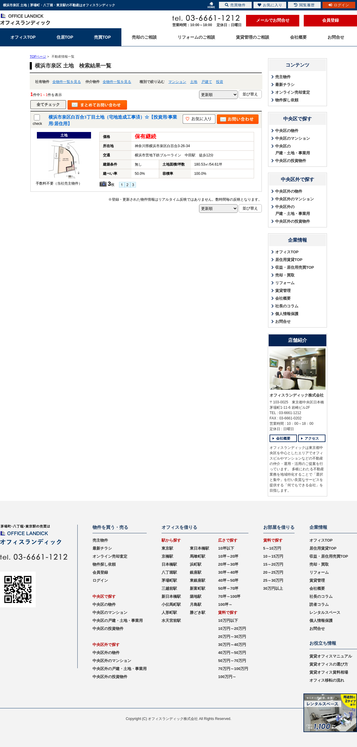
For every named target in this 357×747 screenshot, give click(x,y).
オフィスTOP (287, 252)
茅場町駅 (169, 580)
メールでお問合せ (272, 20)
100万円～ (227, 676)
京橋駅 (167, 556)
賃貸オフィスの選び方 (328, 664)
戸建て (206, 82)
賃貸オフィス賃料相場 (328, 672)
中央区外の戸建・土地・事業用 (292, 210)
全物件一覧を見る (66, 82)
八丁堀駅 (169, 572)
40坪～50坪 (228, 580)
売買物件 (235, 5)
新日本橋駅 (171, 596)
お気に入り (270, 5)
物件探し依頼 (286, 100)
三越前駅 (169, 588)
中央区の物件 (286, 130)
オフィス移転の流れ (326, 680)
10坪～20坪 (228, 556)
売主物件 (283, 77)
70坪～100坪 (229, 596)
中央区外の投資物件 (292, 221)
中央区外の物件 (288, 191)
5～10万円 (272, 548)
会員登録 (330, 20)
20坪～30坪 (228, 564)
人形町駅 (169, 612)
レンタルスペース (324, 612)
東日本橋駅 (199, 548)
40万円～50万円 (232, 652)
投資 (219, 82)
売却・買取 (285, 275)
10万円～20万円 (232, 628)
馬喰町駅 (197, 556)
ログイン (100, 580)
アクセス (312, 438)
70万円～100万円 (233, 668)
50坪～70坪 (228, 588)
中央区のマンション (292, 138)
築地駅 (195, 596)
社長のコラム (286, 306)
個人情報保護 (286, 314)
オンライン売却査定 (292, 92)
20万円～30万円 (232, 636)
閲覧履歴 (304, 5)
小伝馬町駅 (171, 604)
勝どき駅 (197, 612)
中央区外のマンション (294, 199)
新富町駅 (197, 588)
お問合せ (283, 321)
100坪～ (225, 604)
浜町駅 (195, 564)
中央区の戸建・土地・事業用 (292, 149)
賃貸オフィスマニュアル (330, 656)
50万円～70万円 (232, 660)
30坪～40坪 (228, 572)
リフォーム (285, 283)
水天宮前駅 (171, 620)
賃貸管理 (283, 290)
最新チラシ (285, 84)
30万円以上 (273, 588)
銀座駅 (195, 572)
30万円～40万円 (232, 644)
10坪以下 (226, 548)
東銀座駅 (197, 580)
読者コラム (319, 604)
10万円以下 (228, 620)
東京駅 (167, 548)
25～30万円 (273, 580)
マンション (177, 82)
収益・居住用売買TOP (294, 267)
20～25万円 (273, 572)
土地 (193, 82)
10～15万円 (273, 556)
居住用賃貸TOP (289, 259)
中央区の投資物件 (290, 160)
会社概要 (283, 298)
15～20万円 (273, 564)
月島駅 (195, 604)
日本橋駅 (169, 564)
